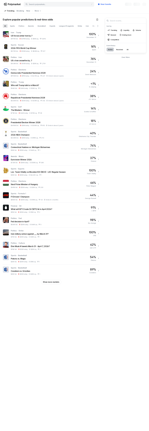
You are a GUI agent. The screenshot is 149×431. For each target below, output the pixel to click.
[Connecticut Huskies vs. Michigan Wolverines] (51, 147)
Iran (12, 32)
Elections (22, 70)
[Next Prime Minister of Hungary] (51, 184)
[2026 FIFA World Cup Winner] (51, 48)
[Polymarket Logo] (12, 4)
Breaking (20, 11)
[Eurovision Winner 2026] (51, 159)
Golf (20, 107)
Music (21, 156)
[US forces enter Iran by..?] (51, 35)
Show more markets (51, 282)
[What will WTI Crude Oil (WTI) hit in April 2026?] (51, 209)
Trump (18, 32)
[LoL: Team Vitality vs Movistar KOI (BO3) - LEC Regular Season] (51, 171)
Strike (21, 231)
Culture (22, 243)
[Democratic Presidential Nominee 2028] (51, 72)
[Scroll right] (97, 26)
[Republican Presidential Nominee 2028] (51, 97)
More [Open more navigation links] (38, 11)
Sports (13, 45)
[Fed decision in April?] (51, 221)
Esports (21, 169)
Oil (20, 206)
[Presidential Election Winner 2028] (51, 122)
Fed (20, 218)
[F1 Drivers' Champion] (51, 196)
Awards (14, 156)
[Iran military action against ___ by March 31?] (51, 233)
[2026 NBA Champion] (51, 134)
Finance (14, 206)
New (28, 11)
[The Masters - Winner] (51, 110)
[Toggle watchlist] (97, 19)
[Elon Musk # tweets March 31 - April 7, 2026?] (51, 246)
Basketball (22, 132)
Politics (14, 57)
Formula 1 (22, 193)
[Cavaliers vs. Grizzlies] (51, 271)
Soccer (21, 45)
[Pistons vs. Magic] (51, 258)
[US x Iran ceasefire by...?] (51, 60)
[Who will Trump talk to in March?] (51, 85)
